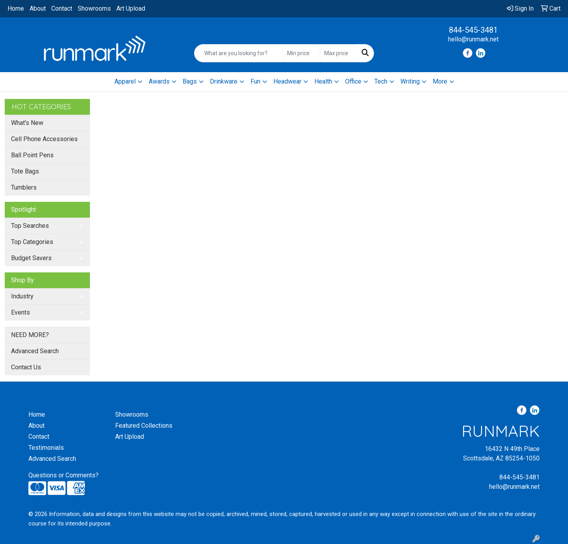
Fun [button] (255, 81)
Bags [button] (190, 81)
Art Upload (130, 8)
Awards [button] (159, 81)
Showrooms (94, 8)
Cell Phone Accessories (44, 139)
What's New (27, 123)
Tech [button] (380, 81)
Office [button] (353, 81)
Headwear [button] (287, 81)
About (38, 8)
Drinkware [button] (223, 81)
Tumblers (24, 187)
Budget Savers (31, 258)
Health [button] (323, 81)
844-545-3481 (473, 30)
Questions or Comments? (63, 475)
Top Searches (30, 225)
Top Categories (32, 242)
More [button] (440, 81)
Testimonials (46, 447)
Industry (22, 296)
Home (15, 8)
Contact (61, 8)
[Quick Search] (238, 53)
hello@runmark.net (473, 39)
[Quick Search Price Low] (301, 53)
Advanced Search (35, 351)
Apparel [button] (125, 81)
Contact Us (26, 367)
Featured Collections (143, 425)
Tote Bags (25, 171)
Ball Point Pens (32, 155)
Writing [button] (410, 81)
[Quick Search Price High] (338, 53)
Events (20, 312)
